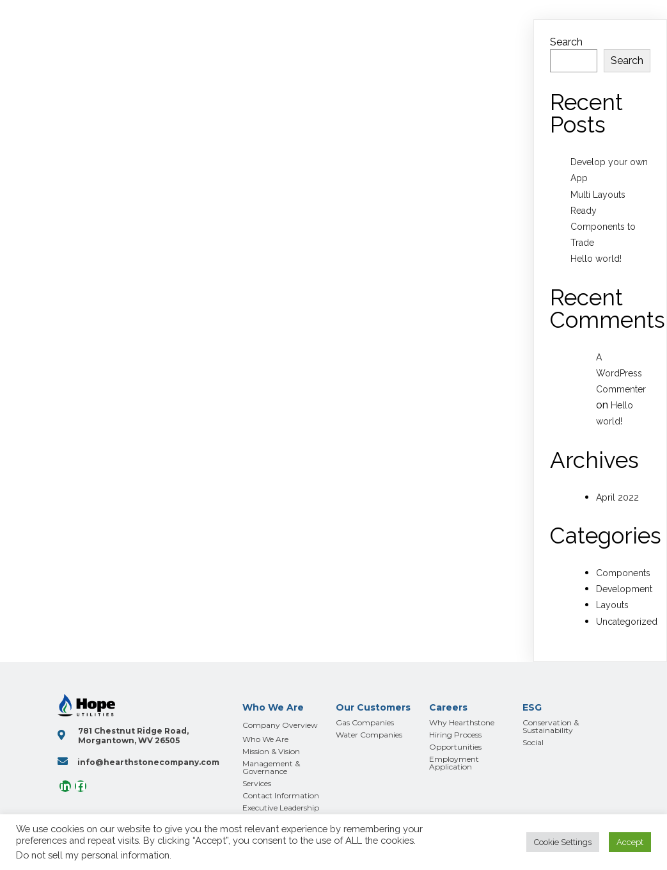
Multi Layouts (597, 194)
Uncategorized (626, 621)
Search (566, 42)
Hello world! (596, 259)
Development (624, 589)
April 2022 (617, 497)
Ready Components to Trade (603, 226)
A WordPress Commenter (621, 373)
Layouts (612, 605)
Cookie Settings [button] (563, 842)
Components (623, 573)
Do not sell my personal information (92, 855)
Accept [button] (629, 842)
